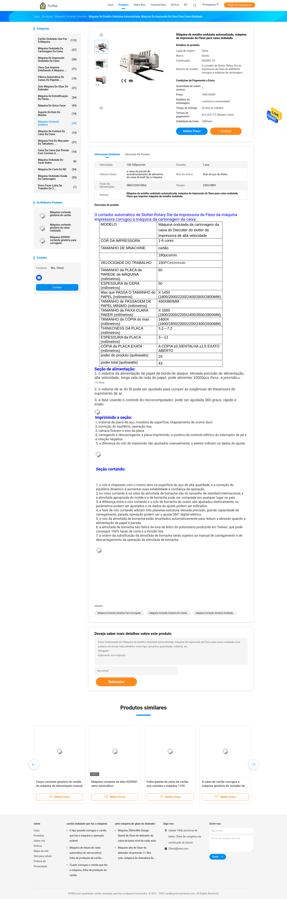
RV (185, 4)
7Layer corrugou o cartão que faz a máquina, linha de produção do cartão (88, 870)
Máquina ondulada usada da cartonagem (57, 177)
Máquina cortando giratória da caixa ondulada (60, 227)
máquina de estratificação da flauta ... (57, 97)
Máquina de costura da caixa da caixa (57, 133)
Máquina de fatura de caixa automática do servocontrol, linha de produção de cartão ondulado (86, 853)
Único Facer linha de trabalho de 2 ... (57, 187)
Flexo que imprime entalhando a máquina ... (57, 69)
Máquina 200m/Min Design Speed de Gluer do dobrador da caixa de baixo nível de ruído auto (137, 835)
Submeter (116, 682)
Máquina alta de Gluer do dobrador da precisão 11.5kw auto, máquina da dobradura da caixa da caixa (135, 853)
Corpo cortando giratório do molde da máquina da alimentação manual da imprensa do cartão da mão (59, 786)
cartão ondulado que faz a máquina (57, 40)
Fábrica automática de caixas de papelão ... (57, 78)
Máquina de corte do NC (57, 169)
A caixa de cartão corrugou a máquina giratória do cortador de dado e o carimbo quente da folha (224, 786)
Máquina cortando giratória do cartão (60, 214)
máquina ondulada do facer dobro (57, 161)
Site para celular (43, 856)
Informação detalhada (107, 154)
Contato (57, 287)
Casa (37, 830)
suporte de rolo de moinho (57, 114)
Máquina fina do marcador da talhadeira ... (57, 142)
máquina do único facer (57, 105)
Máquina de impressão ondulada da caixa (57, 59)
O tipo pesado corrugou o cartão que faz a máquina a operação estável (88, 835)
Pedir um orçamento (239, 4)
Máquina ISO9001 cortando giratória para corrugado (63, 240)
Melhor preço (192, 131)
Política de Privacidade (40, 864)
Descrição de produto (137, 154)
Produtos (39, 835)
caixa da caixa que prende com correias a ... (57, 152)
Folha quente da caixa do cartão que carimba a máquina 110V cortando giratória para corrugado (169, 786)
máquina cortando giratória (57, 123)
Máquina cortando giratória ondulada (214, 613)
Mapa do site (41, 851)
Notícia (38, 845)
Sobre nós (39, 840)
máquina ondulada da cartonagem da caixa (57, 50)
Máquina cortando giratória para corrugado (119, 613)
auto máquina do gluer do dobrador (57, 88)
